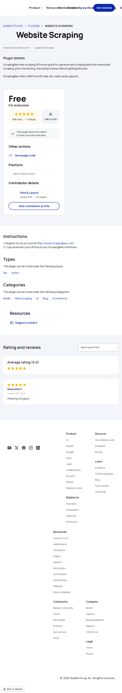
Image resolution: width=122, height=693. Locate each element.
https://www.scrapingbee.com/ (55, 243)
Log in (85, 8)
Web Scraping (23, 298)
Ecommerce (60, 298)
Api (5, 273)
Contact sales (68, 8)
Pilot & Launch (29, 193)
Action (15, 273)
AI (37, 298)
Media (6, 298)
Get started (104, 8)
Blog (45, 298)
